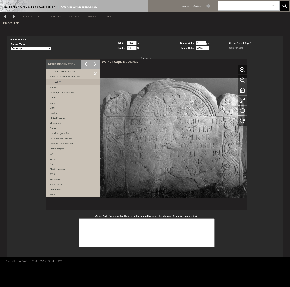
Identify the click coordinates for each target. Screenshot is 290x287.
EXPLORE (55, 16)
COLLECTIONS (32, 16)
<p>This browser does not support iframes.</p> (145, 271)
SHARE (92, 16)
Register (197, 6)
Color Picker (236, 48)
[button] (284, 6)
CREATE (74, 16)
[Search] (244, 5)
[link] (273, 5)
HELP (108, 16)
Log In (185, 6)
